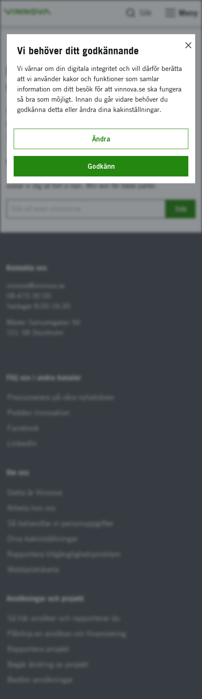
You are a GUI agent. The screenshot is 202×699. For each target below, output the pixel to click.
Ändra (101, 139)
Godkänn (101, 166)
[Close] (188, 45)
